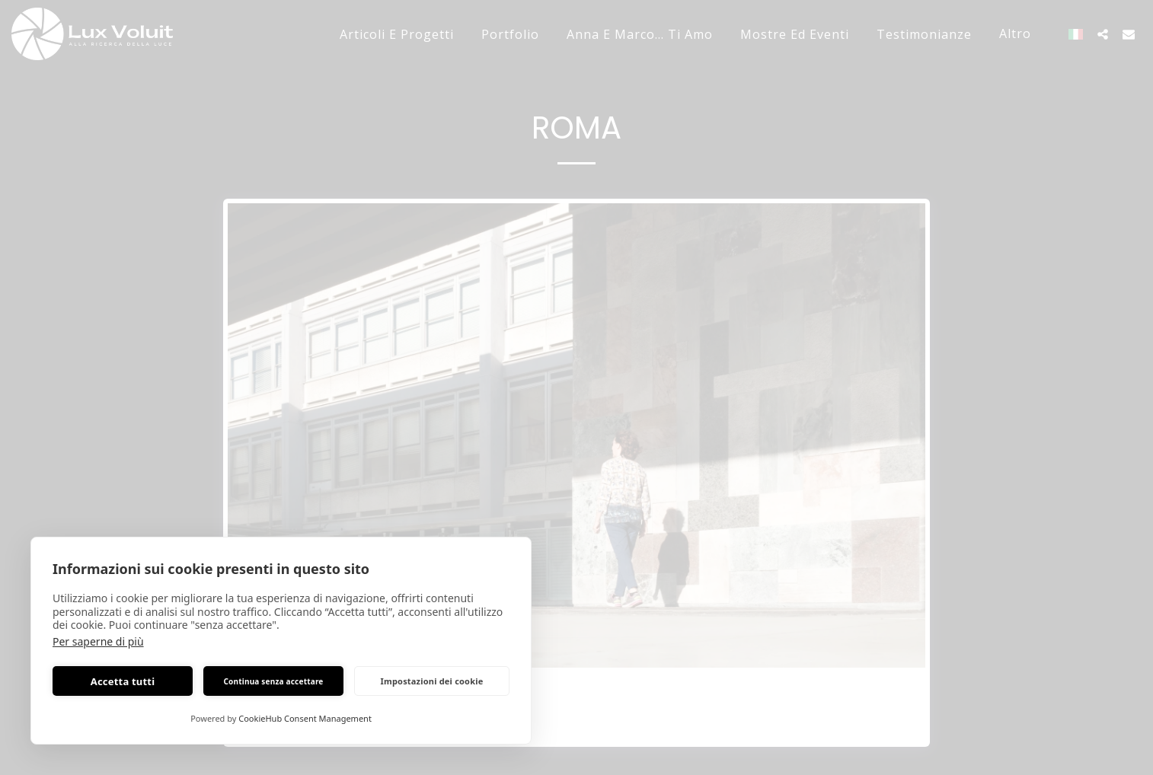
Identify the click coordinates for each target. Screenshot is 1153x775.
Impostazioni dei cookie (432, 681)
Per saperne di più (98, 641)
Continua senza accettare (273, 681)
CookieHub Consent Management (305, 718)
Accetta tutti (123, 681)
